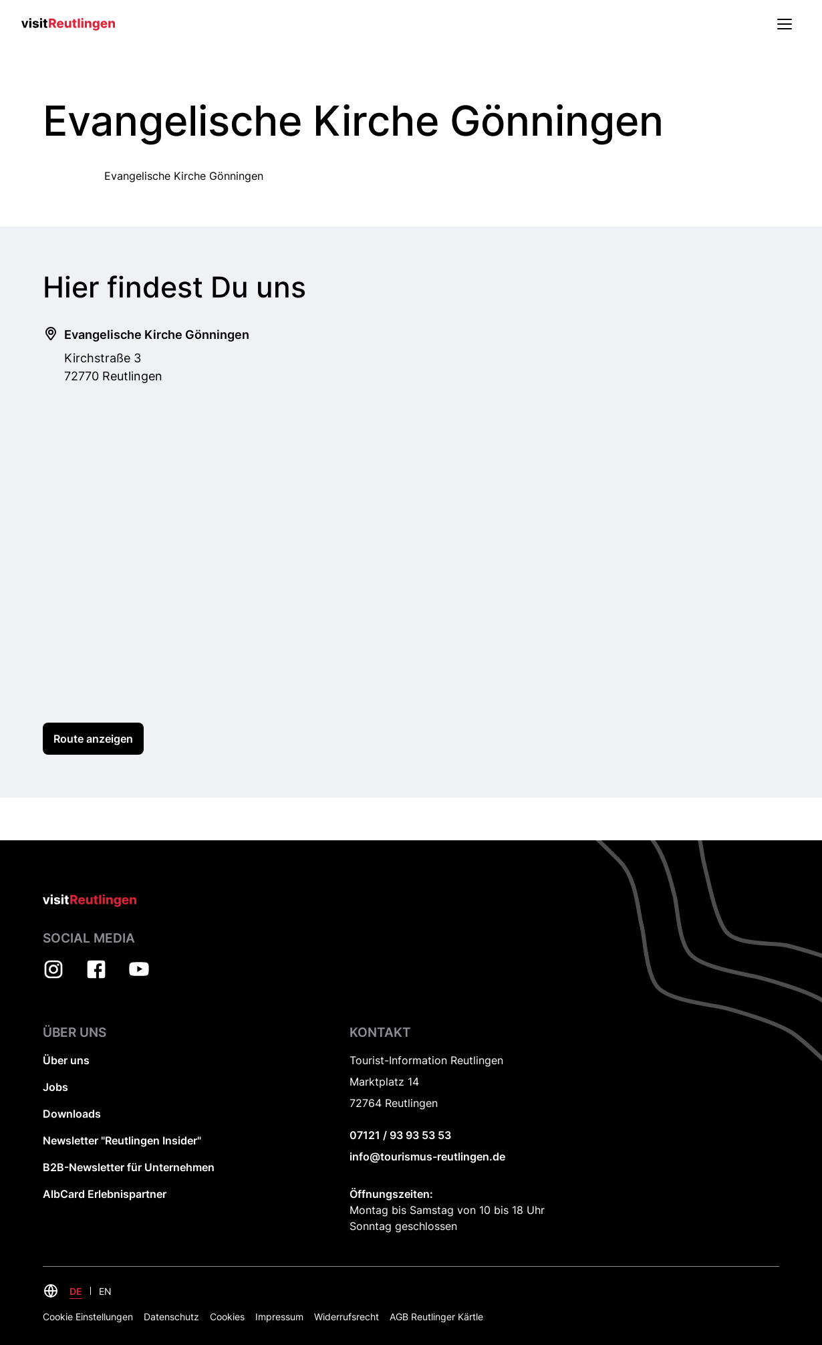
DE (76, 1291)
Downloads (72, 1113)
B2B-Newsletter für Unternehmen (129, 1167)
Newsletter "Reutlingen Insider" (122, 1140)
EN (105, 1291)
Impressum (279, 1316)
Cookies (227, 1316)
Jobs (55, 1087)
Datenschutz (171, 1316)
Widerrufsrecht (346, 1316)
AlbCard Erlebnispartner (104, 1194)
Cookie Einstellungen (88, 1316)
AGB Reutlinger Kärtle (436, 1316)
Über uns (66, 1060)
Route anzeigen (93, 738)
